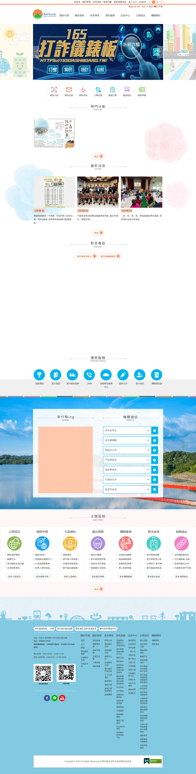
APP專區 (120, 691)
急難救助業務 (125, 563)
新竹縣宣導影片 (84, 256)
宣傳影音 (132, 693)
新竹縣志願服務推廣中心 (72, 568)
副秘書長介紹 (108, 663)
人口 (83, 644)
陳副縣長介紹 (108, 645)
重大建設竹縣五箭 (108, 670)
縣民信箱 (120, 658)
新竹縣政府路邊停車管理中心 (156, 568)
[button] (98, 52)
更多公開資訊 (14, 576)
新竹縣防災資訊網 (15, 563)
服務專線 (120, 707)
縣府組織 (96, 640)
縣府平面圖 (96, 651)
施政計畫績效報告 (108, 689)
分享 (162, 2)
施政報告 (108, 681)
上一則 (36, 52)
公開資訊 (140, 15)
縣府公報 (132, 670)
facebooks (47, 695)
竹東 (161, 6)
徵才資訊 (132, 659)
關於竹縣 (64, 15)
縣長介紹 (108, 640)
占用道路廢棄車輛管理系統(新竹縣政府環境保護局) (44, 563)
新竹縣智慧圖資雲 (143, 693)
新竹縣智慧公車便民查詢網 (156, 559)
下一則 (160, 52)
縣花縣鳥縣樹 (84, 652)
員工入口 (132, 2)
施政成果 (132, 689)
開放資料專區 (13, 555)
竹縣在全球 (84, 665)
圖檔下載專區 (120, 721)
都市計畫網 (96, 555)
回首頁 (77, 2)
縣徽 (83, 648)
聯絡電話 (155, 644)
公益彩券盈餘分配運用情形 (143, 700)
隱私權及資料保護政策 (86, 629)
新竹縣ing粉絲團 (64, 629)
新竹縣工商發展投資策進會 (72, 559)
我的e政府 (40, 555)
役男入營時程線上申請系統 (44, 568)
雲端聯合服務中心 (43, 559)
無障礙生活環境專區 (100, 568)
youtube (62, 695)
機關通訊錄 (96, 645)
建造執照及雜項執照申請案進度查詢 (120, 680)
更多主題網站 (70, 576)
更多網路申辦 (42, 576)
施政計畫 (108, 685)
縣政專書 (96, 666)
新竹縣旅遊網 (153, 555)
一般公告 (132, 651)
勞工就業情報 (125, 568)
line (54, 695)
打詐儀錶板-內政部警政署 (183, 559)
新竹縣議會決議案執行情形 (143, 668)
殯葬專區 (67, 555)
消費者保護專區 (120, 696)
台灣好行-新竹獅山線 (156, 563)
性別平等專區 (132, 684)
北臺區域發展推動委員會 (72, 563)
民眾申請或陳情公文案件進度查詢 (120, 669)
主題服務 (120, 711)
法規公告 (132, 662)
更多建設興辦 (98, 576)
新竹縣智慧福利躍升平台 (120, 651)
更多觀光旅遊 (153, 576)
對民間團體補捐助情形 (143, 718)
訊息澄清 (132, 644)
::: (33, 1)
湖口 (156, 6)
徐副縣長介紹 (108, 651)
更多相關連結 (181, 576)
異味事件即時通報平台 (120, 734)
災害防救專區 (13, 568)
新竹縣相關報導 (108, 256)
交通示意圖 (96, 657)
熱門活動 (132, 648)
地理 (83, 640)
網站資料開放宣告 (108, 629)
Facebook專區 (120, 727)
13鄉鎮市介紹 (85, 658)
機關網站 (156, 15)
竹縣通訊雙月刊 (132, 674)
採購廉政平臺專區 (143, 740)
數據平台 (11, 559)
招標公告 (132, 680)
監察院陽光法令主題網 (183, 563)
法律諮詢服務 (125, 555)
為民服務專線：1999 (44, 629)
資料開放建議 (143, 746)
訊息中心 (125, 15)
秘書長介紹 (108, 657)
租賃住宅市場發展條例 (100, 563)
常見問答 (120, 687)
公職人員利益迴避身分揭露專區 (143, 728)
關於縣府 (79, 15)
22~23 (137, 6)
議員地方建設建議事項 (143, 709)
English (142, 2)
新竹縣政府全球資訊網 (44, 14)
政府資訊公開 (143, 645)
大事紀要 (96, 662)
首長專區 (95, 15)
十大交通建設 (108, 676)
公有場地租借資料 (143, 687)
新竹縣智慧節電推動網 (100, 559)
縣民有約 (120, 661)
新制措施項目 (143, 661)
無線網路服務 (125, 559)
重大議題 (143, 640)
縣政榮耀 (108, 694)
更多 (96, 156)
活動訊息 (132, 655)
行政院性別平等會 (182, 568)
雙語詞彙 (107, 2)
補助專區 (143, 735)
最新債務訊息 (120, 2)
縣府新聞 (132, 640)
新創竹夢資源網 (120, 702)
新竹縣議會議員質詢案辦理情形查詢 (143, 678)
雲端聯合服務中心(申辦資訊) (120, 642)
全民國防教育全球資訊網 (183, 555)
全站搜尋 (97, 2)
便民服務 (110, 15)
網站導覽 (86, 2)
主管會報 (132, 666)
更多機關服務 (126, 576)
